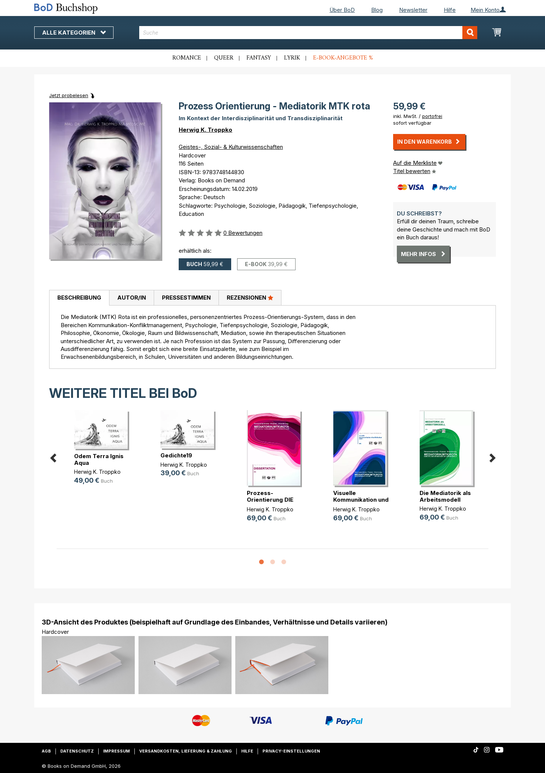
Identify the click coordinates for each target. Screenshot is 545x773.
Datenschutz (77, 751)
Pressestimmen (186, 297)
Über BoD (342, 9)
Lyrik (292, 58)
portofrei (432, 116)
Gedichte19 (176, 455)
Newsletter (413, 9)
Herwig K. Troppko (205, 129)
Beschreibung (79, 297)
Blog (377, 9)
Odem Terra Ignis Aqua (99, 459)
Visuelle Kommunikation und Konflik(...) (361, 499)
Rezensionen (250, 297)
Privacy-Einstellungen (291, 751)
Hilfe (450, 9)
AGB (46, 751)
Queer (223, 58)
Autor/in (131, 297)
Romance (186, 58)
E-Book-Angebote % (343, 58)
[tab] (79, 298)
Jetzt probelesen (68, 95)
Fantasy (258, 58)
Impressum (116, 751)
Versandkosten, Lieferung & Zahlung (185, 751)
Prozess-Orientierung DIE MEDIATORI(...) (270, 499)
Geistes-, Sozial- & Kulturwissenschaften (231, 146)
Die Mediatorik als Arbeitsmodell (445, 496)
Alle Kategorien (74, 32)
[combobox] (308, 32)
